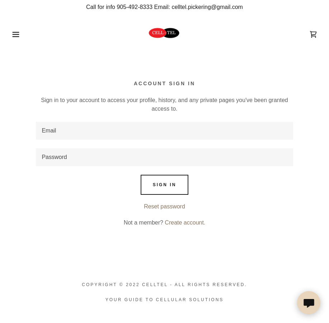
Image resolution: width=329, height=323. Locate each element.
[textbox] (164, 131)
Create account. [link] (185, 223)
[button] (16, 34)
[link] (164, 34)
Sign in (165, 184)
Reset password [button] (164, 206)
